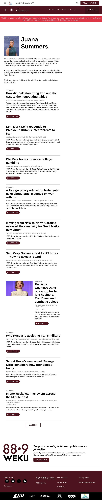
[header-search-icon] (77, 3)
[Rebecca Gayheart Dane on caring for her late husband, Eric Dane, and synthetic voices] (19, 288)
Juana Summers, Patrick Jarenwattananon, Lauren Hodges (24, 200)
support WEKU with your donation (68, 455)
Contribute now (41, 460)
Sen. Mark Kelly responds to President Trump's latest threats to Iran (30, 130)
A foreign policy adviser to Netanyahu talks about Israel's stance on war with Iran (32, 194)
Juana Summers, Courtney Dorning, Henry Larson (46, 305)
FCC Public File (41, 483)
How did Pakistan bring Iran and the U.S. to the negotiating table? (31, 94)
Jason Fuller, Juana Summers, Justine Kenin (20, 166)
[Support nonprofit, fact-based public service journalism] (15, 453)
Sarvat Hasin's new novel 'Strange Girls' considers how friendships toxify (30, 365)
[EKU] (18, 496)
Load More (33, 425)
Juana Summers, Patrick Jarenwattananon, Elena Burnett (23, 260)
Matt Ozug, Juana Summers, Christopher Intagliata (21, 137)
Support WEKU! (90, 3)
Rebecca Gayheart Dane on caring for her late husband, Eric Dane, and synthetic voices (47, 293)
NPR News (9, 90)
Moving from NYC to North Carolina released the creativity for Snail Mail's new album (32, 226)
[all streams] (92, 10)
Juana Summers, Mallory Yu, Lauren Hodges (20, 371)
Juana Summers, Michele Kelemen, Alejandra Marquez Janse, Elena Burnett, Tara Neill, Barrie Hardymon (31, 401)
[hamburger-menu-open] (5, 3)
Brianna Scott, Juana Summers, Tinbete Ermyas (21, 233)
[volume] (11, 10)
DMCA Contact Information (87, 482)
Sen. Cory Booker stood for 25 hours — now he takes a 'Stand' (32, 255)
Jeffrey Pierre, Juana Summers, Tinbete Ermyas (21, 100)
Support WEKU (62, 482)
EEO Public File (62, 478)
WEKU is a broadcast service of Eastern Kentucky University (45, 478)
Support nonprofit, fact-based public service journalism (60, 448)
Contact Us (60, 487)
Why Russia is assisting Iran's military (33, 335)
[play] (5, 10)
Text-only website (84, 478)
